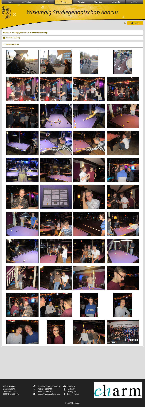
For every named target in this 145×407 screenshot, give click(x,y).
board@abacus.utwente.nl (49, 394)
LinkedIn (69, 389)
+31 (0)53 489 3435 (45, 391)
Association (28, 2)
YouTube (69, 386)
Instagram (69, 391)
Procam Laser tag (11, 37)
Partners (81, 2)
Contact (134, 2)
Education (99, 2)
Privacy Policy (71, 394)
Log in (135, 23)
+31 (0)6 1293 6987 (45, 389)
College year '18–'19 (20, 32)
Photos (63, 2)
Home (10, 2)
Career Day (116, 2)
